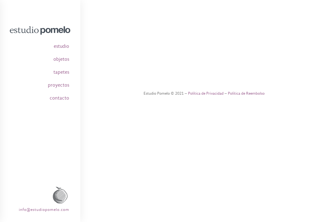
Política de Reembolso (246, 93)
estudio (61, 46)
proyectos (58, 85)
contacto (59, 98)
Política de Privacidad (206, 93)
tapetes (61, 72)
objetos (61, 59)
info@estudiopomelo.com (44, 209)
